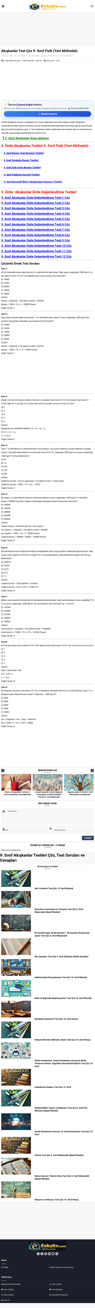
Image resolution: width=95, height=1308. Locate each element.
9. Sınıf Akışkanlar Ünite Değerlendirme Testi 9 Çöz (35, 240)
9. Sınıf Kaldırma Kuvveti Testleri (22, 174)
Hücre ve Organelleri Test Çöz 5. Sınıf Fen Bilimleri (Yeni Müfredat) (48, 793)
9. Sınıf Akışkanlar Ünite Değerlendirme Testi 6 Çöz (35, 224)
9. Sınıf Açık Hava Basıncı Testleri (22, 167)
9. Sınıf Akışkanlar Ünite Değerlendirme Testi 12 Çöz (36, 256)
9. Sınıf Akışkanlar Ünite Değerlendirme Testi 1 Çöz (35, 198)
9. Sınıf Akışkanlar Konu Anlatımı (27, 138)
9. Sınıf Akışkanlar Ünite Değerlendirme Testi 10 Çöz (36, 246)
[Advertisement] (47, 81)
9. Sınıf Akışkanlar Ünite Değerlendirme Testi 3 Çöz (35, 208)
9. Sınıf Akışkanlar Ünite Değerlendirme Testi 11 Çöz (36, 251)
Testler (11, 56)
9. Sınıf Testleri (20, 56)
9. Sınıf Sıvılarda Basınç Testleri (21, 160)
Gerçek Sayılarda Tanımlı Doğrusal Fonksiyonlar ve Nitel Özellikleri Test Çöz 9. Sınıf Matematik (80, 794)
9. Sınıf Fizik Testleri (33, 56)
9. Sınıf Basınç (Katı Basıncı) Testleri (24, 153)
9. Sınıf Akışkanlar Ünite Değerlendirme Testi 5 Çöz (35, 219)
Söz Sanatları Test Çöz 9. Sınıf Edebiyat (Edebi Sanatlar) (17, 793)
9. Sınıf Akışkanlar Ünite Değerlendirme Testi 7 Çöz (35, 230)
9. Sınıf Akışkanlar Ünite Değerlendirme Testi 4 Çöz (35, 214)
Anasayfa (4, 56)
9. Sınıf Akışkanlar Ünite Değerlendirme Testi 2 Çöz (35, 203)
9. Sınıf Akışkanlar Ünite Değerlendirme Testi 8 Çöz (35, 235)
